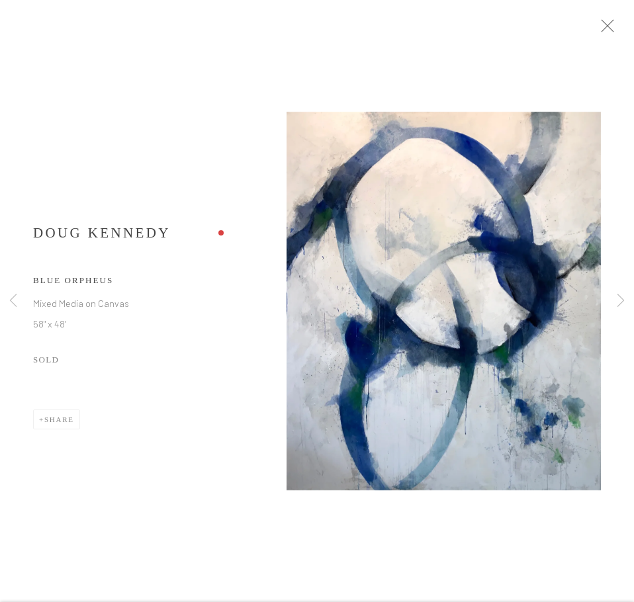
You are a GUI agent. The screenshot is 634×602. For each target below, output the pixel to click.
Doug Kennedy (102, 237)
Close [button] (613, 30)
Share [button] (59, 424)
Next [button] (621, 301)
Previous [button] (13, 301)
